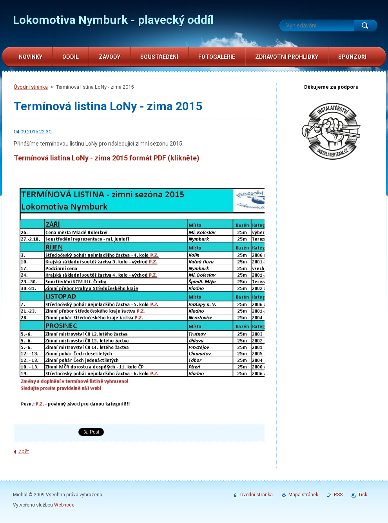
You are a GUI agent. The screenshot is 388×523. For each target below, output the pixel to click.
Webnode (64, 505)
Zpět (23, 451)
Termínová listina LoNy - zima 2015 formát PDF (90, 158)
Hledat (365, 25)
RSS (338, 494)
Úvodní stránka (31, 87)
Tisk (362, 494)
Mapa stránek (303, 494)
